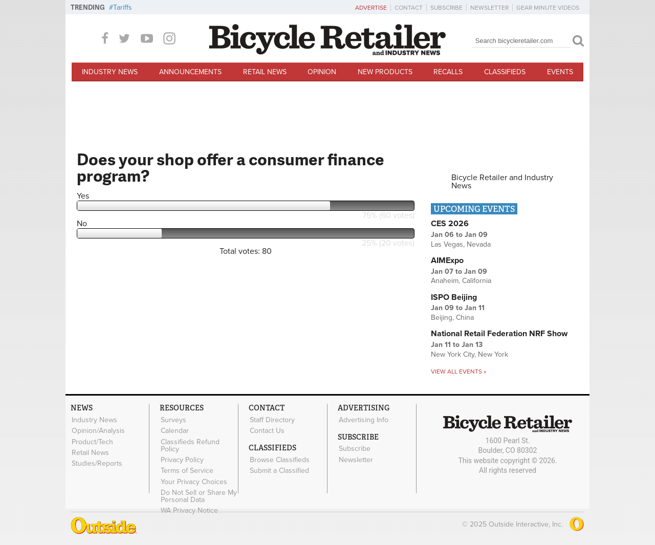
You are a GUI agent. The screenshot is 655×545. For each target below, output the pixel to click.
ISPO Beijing (454, 297)
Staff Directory (271, 420)
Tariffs (122, 7)
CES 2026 (450, 224)
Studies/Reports (96, 462)
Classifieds (505, 72)
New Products (385, 72)
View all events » (458, 371)
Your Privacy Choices (193, 480)
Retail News (265, 72)
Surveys (173, 420)
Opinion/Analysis (97, 430)
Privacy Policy (181, 458)
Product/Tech (92, 441)
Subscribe (446, 7)
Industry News (110, 72)
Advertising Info (363, 420)
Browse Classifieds (279, 459)
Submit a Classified (279, 469)
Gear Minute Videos (547, 7)
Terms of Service (186, 469)
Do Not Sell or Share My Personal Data (198, 494)
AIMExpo (447, 260)
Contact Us (266, 430)
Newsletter (489, 7)
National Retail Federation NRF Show (499, 334)
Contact (409, 7)
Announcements (190, 72)
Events (560, 72)
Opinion (322, 72)
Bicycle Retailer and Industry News (502, 181)
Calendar (174, 430)
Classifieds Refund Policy (189, 444)
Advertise (371, 7)
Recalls (448, 72)
